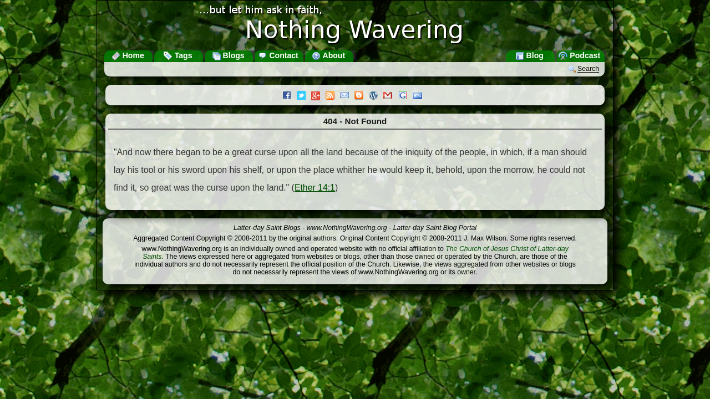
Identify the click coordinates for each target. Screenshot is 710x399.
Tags (178, 55)
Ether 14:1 (315, 187)
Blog (529, 55)
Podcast (579, 55)
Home (127, 55)
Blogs (228, 55)
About (328, 55)
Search (588, 69)
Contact (278, 55)
